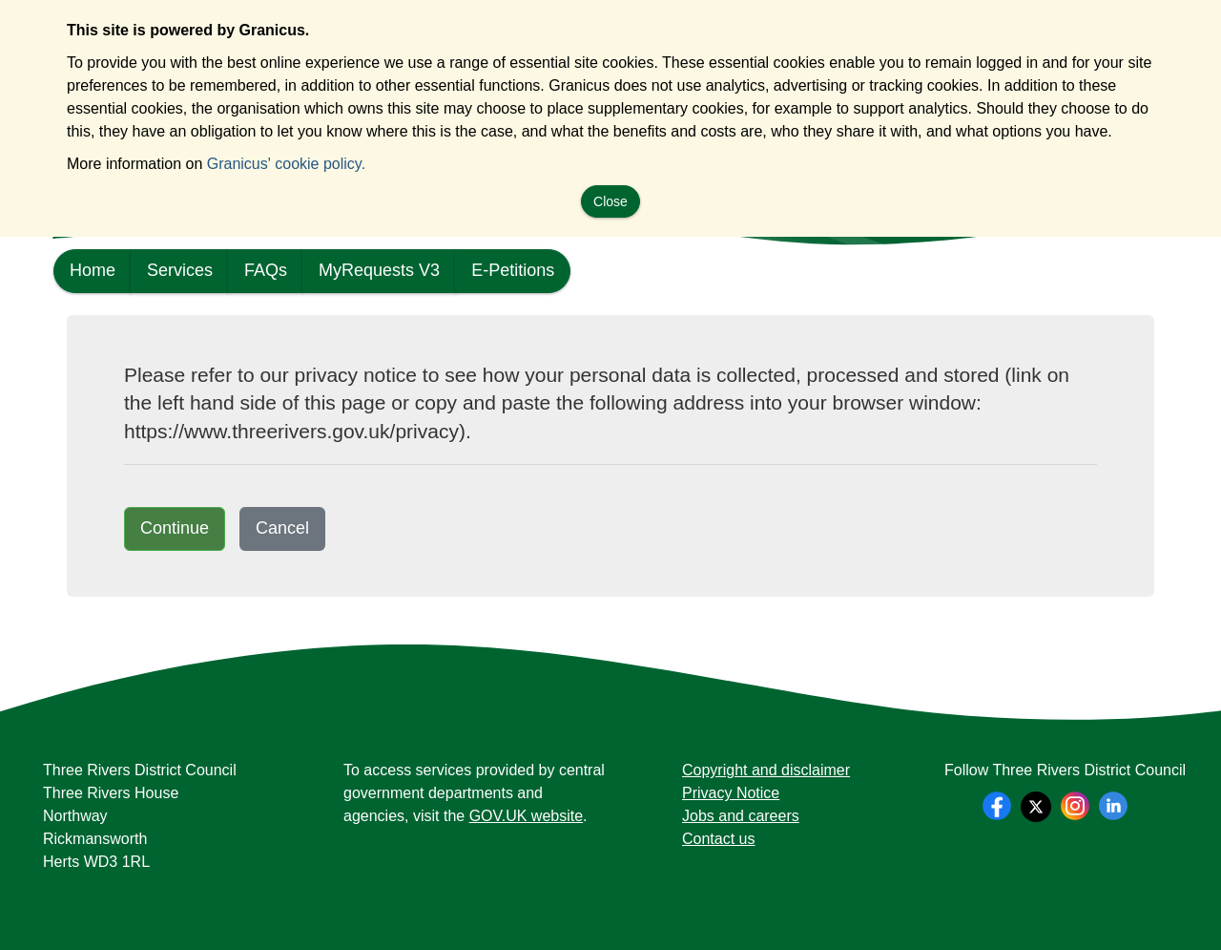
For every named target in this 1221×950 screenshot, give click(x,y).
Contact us (718, 839)
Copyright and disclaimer (766, 770)
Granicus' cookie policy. (286, 164)
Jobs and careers (740, 816)
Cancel (282, 528)
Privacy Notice (730, 793)
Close (610, 201)
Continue (174, 528)
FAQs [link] (265, 270)
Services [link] (180, 270)
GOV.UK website (526, 816)
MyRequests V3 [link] (379, 270)
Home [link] (92, 270)
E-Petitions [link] (512, 270)
